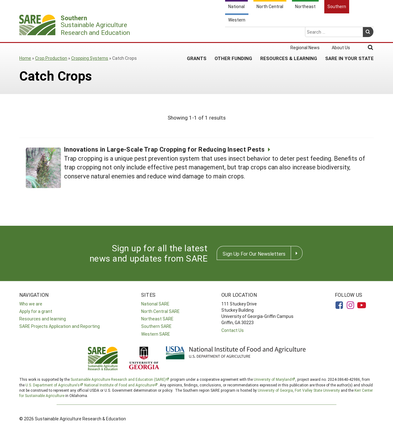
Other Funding (233, 34)
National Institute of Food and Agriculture (119, 384)
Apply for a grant (35, 311)
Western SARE (155, 334)
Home (25, 58)
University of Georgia (275, 390)
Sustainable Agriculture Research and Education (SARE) (118, 379)
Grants (196, 34)
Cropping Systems (89, 58)
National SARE (155, 304)
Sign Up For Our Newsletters (254, 253)
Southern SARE (156, 326)
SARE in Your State (349, 34)
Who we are (30, 304)
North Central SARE (160, 311)
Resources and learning (42, 319)
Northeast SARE (157, 319)
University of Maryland (273, 379)
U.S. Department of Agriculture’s (52, 384)
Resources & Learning (288, 34)
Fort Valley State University (317, 390)
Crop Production (51, 58)
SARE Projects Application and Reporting (59, 326)
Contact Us (232, 330)
